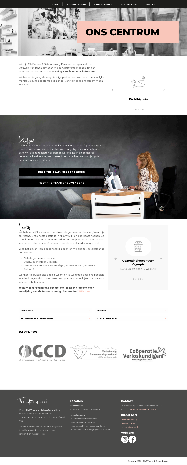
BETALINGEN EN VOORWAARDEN (37, 318)
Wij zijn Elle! (129, 4)
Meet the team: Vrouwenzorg (61, 183)
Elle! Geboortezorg (129, 423)
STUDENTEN (27, 311)
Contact (151, 4)
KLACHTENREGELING (107, 318)
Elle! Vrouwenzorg (129, 420)
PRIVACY (101, 311)
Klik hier (84, 291)
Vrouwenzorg (103, 4)
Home (55, 4)
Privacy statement (129, 427)
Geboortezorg (76, 4)
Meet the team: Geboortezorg (61, 172)
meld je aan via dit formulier (143, 409)
